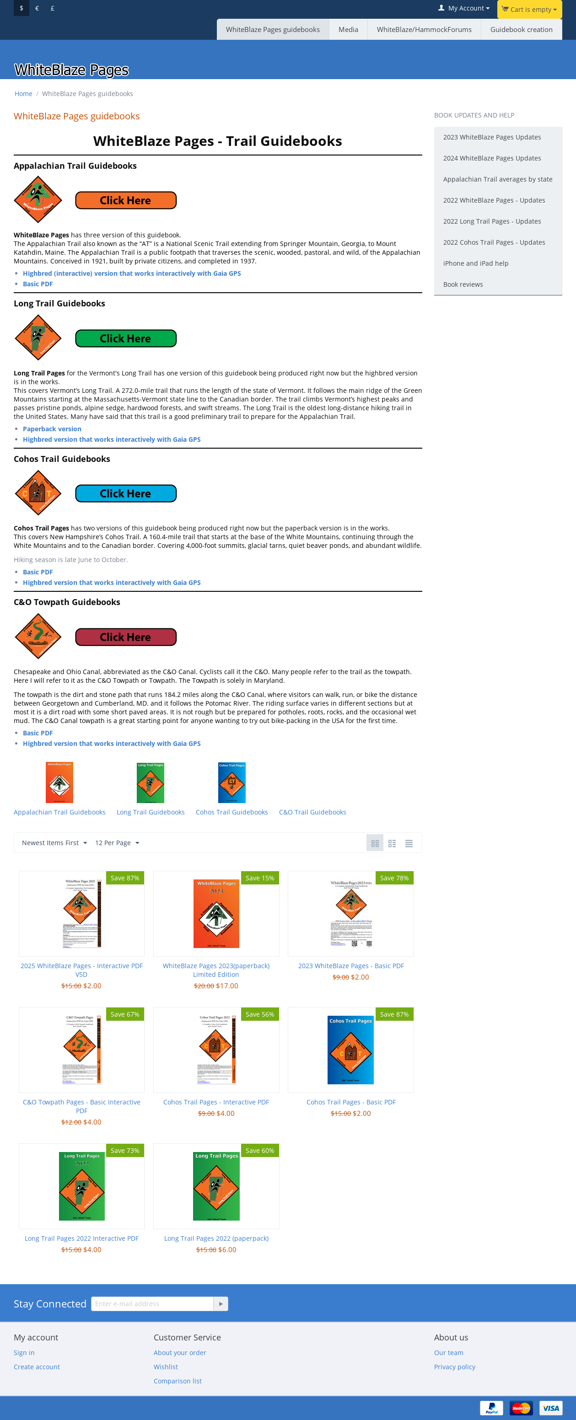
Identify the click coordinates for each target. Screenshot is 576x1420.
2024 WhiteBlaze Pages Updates (492, 158)
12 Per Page (117, 843)
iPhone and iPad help (476, 263)
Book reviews (463, 284)
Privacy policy (454, 1366)
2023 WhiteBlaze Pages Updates (492, 137)
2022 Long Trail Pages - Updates (492, 221)
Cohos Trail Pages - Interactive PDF (216, 1102)
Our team (448, 1352)
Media (348, 29)
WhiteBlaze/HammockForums (424, 29)
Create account (37, 1366)
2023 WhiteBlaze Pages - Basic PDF (351, 965)
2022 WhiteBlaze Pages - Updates (494, 200)
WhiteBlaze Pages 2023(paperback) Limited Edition (216, 970)
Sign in (24, 1352)
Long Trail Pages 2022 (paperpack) (216, 1238)
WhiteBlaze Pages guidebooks (273, 29)
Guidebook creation (521, 29)
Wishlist (166, 1366)
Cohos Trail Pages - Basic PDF (351, 1102)
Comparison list (178, 1381)
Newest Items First (54, 843)
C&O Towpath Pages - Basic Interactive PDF (81, 1106)
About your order (180, 1352)
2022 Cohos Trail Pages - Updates (494, 242)
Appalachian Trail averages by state (498, 179)
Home (23, 93)
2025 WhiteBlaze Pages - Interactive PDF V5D (82, 970)
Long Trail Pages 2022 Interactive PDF (82, 1238)
